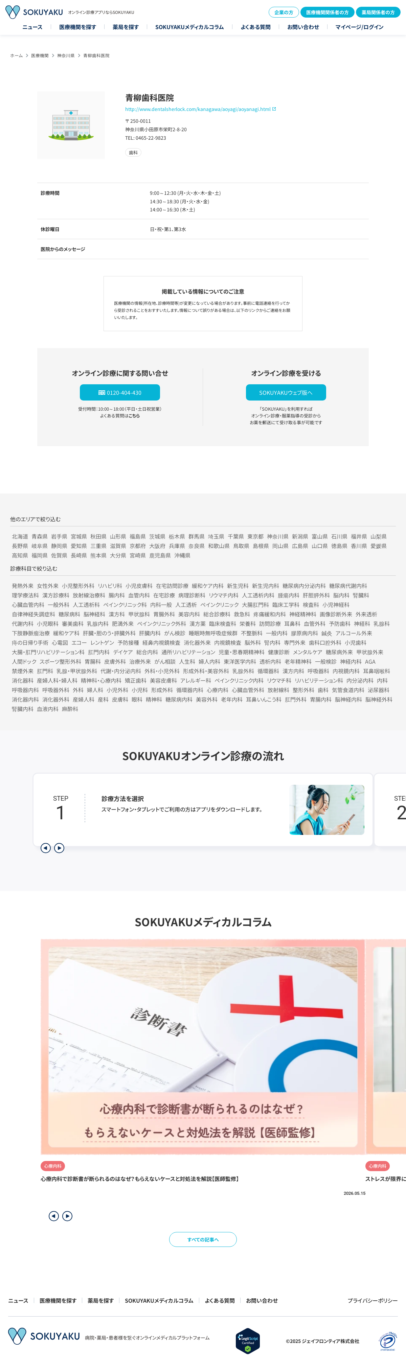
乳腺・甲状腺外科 (77, 671)
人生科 (187, 661)
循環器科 (268, 671)
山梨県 (378, 536)
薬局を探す (126, 26)
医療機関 (40, 55)
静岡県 (59, 546)
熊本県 (98, 555)
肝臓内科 (150, 633)
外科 (78, 690)
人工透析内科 (258, 595)
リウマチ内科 (224, 595)
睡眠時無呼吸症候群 (213, 633)
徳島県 (339, 546)
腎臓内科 (22, 709)
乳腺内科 (98, 623)
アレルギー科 (195, 680)
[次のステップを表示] (59, 848)
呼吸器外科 (55, 690)
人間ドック (24, 661)
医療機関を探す (77, 26)
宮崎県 (138, 555)
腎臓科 (361, 595)
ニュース (32, 26)
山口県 (320, 546)
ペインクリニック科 (125, 604)
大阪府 (157, 546)
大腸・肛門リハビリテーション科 (48, 652)
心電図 (60, 642)
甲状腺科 (139, 614)
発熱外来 (22, 586)
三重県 (98, 546)
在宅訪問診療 (172, 586)
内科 (382, 680)
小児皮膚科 (139, 586)
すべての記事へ (203, 1239)
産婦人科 (83, 699)
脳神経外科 (378, 699)
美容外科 (207, 699)
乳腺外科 (243, 671)
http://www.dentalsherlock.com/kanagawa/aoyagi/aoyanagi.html (198, 109)
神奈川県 (66, 55)
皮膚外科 (115, 661)
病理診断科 (191, 595)
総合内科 (147, 652)
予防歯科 (340, 623)
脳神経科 (94, 614)
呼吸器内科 (25, 690)
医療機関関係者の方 (327, 12)
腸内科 (117, 595)
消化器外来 (197, 642)
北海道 (20, 536)
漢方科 (117, 614)
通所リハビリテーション (188, 652)
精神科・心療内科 (101, 680)
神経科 (362, 623)
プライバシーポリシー (373, 1300)
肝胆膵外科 (316, 595)
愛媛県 (378, 546)
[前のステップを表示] (46, 848)
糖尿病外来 (339, 652)
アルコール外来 (354, 633)
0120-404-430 (124, 392)
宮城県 (79, 536)
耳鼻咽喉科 (376, 671)
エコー (79, 642)
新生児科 (238, 586)
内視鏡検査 (227, 642)
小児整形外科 (78, 586)
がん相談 (165, 661)
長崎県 (79, 555)
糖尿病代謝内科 (348, 586)
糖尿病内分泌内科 (304, 586)
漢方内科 (293, 671)
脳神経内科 (348, 699)
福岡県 (39, 555)
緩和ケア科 (66, 633)
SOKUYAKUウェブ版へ (286, 392)
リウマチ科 (279, 680)
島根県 (261, 546)
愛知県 (79, 546)
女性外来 (48, 586)
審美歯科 (73, 623)
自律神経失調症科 (33, 614)
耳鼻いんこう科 (263, 699)
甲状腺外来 (369, 652)
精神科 (154, 699)
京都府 (138, 546)
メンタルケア (307, 652)
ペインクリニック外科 (161, 623)
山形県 (118, 536)
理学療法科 (25, 595)
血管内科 (139, 595)
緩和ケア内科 (208, 586)
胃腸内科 (321, 699)
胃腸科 (93, 661)
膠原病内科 (304, 633)
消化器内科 (25, 699)
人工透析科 (86, 604)
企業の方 (283, 12)
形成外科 (162, 690)
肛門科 (45, 671)
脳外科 (253, 642)
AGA (370, 661)
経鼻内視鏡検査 (161, 642)
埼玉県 (216, 536)
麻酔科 (70, 709)
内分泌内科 (360, 680)
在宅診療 (164, 595)
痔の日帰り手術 (30, 642)
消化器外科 (55, 699)
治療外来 (140, 661)
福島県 (138, 536)
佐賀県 (59, 555)
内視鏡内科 (346, 671)
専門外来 (295, 642)
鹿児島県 (160, 555)
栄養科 (248, 623)
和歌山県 (219, 546)
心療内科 (217, 690)
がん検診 (174, 633)
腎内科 (272, 642)
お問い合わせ (303, 26)
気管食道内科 (348, 690)
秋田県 (98, 536)
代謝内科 (22, 623)
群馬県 (196, 536)
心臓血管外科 (248, 690)
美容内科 (189, 614)
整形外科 (303, 690)
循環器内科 (189, 690)
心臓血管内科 (28, 604)
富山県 (320, 536)
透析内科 (270, 661)
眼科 (137, 699)
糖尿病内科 (179, 699)
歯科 (323, 690)
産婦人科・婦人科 (57, 680)
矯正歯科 (135, 680)
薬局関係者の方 (378, 12)
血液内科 (48, 709)
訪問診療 (270, 623)
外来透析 (366, 614)
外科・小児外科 (162, 671)
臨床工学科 (285, 604)
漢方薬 (197, 623)
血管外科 (314, 623)
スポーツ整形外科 (60, 661)
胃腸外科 (164, 614)
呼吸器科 (318, 671)
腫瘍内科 (288, 595)
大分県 (118, 555)
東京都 (255, 536)
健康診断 (279, 652)
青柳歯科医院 (96, 55)
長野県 (20, 546)
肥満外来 (123, 623)
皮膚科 (120, 699)
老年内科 (232, 699)
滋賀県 (118, 546)
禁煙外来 (22, 671)
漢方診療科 (55, 595)
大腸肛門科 (255, 604)
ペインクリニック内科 (239, 680)
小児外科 (117, 690)
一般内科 (277, 633)
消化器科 (22, 680)
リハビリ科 (110, 586)
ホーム (16, 55)
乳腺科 (382, 623)
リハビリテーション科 (319, 680)
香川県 (359, 546)
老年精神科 (298, 661)
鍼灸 (326, 633)
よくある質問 (256, 26)
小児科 (140, 690)
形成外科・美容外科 (206, 671)
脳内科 (341, 595)
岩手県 (59, 536)
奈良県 (196, 546)
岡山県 (280, 546)
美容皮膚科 (163, 680)
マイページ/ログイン (360, 26)
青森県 (39, 536)
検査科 (311, 604)
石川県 (339, 536)
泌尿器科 (378, 690)
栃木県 (177, 536)
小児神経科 (335, 604)
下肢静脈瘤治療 (31, 633)
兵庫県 (177, 546)
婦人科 (95, 690)
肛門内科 (99, 652)
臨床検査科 (222, 623)
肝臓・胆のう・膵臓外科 (109, 633)
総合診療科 (216, 614)
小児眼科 (48, 623)
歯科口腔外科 (325, 642)
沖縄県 (182, 555)
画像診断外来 (336, 614)
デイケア (123, 652)
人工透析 (186, 604)
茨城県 (157, 536)
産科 (103, 699)
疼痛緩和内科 (269, 614)
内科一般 (161, 604)
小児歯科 (355, 642)
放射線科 (278, 690)
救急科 (242, 614)
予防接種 (128, 642)
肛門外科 (296, 699)
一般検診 (326, 661)
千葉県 (236, 536)
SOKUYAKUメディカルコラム (189, 26)
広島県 (300, 546)
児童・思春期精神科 (242, 652)
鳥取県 (241, 546)
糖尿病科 (69, 614)
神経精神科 (302, 614)
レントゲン (102, 642)
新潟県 (300, 536)
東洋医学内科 (240, 661)
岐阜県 (39, 546)
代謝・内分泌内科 (120, 671)
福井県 (359, 536)
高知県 (20, 555)
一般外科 (58, 604)
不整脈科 (252, 633)
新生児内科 (265, 586)
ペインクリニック (219, 604)
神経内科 (351, 661)
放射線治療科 (89, 595)
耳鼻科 (292, 623)
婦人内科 (209, 661)
